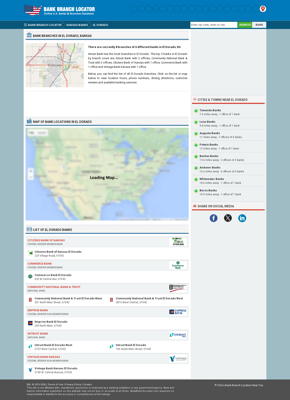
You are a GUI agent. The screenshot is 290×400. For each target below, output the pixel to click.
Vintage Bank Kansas (43, 357)
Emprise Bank (37, 310)
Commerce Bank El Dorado (53, 275)
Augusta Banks (210, 133)
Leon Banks (207, 121)
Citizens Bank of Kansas (46, 240)
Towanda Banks (210, 110)
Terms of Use (55, 384)
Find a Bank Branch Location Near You (240, 385)
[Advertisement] (107, 102)
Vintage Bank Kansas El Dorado (56, 368)
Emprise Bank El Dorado (51, 321)
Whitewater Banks (212, 179)
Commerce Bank (39, 263)
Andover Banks (210, 167)
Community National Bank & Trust (54, 287)
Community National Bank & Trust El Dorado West (149, 298)
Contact (87, 384)
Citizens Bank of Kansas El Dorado (58, 251)
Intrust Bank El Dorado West (53, 345)
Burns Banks (208, 190)
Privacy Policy (73, 384)
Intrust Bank (37, 333)
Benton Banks (209, 156)
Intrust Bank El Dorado (131, 345)
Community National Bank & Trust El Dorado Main (68, 298)
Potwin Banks (209, 144)
